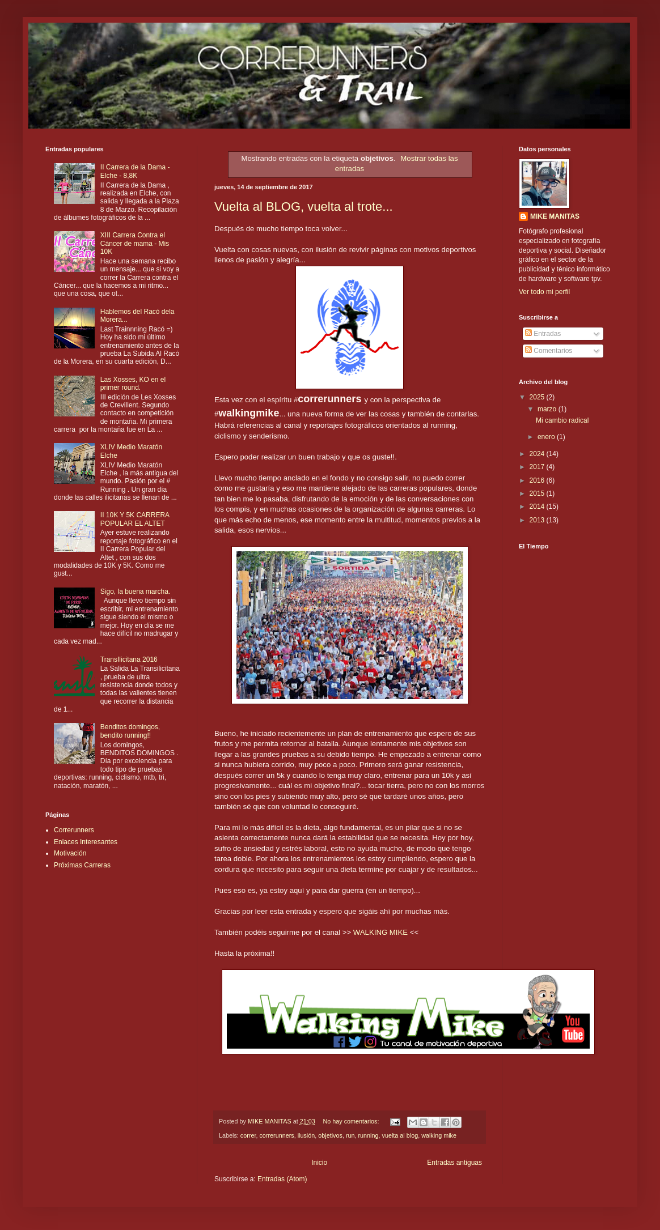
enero (547, 437)
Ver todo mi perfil (544, 292)
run (350, 1135)
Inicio (319, 1163)
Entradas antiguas (454, 1163)
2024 (538, 454)
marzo (548, 409)
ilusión (306, 1135)
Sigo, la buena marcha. (135, 591)
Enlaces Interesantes (85, 842)
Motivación (70, 853)
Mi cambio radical (562, 420)
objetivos (330, 1135)
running (368, 1135)
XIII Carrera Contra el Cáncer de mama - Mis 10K (134, 243)
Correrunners (74, 830)
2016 (538, 480)
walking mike (438, 1135)
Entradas (543, 334)
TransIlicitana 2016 (129, 659)
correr (248, 1135)
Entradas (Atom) (282, 1179)
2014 (538, 506)
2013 (538, 520)
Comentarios (548, 351)
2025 (538, 397)
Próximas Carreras (82, 865)
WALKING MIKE (380, 932)
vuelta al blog (400, 1135)
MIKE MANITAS (554, 216)
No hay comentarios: (351, 1121)
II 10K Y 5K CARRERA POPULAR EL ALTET (135, 519)
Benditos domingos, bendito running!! (130, 731)
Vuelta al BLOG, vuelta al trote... (303, 206)
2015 (538, 493)
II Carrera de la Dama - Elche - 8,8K (135, 171)
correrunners (276, 1135)
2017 (538, 467)
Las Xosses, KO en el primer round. (133, 383)
